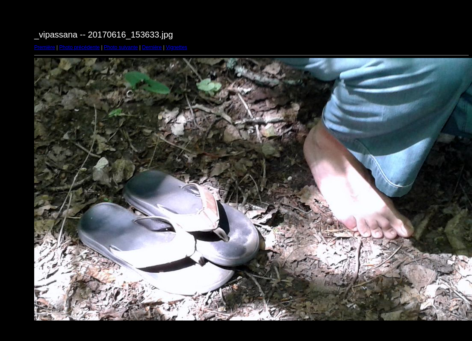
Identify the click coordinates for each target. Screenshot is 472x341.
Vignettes (176, 47)
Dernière (152, 47)
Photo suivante (121, 47)
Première (44, 47)
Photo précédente (79, 47)
